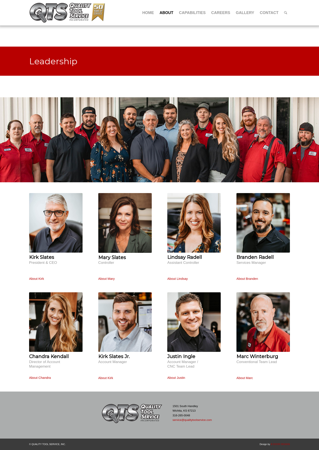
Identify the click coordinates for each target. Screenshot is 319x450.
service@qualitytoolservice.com (192, 420)
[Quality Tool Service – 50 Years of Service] (68, 12)
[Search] (285, 12)
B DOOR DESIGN (280, 444)
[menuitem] (148, 12)
